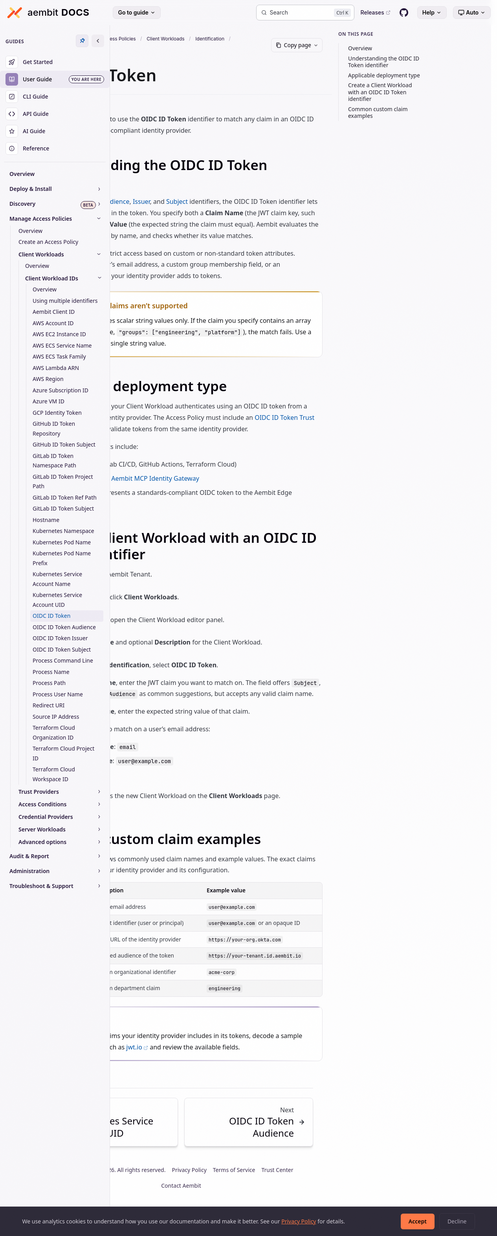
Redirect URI (48, 705)
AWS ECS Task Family (59, 356)
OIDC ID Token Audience (64, 627)
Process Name (51, 672)
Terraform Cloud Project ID (63, 753)
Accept (418, 1221)
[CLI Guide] (55, 96)
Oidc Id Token (138, 48)
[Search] (305, 12)
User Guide (158, 39)
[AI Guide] (55, 131)
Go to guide (136, 12)
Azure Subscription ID (60, 390)
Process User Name (58, 694)
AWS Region (48, 379)
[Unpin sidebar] (82, 41)
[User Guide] (55, 79)
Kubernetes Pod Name (62, 542)
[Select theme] (472, 12)
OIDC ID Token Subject (62, 649)
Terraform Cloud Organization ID (54, 732)
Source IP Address (56, 716)
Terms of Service (301, 1192)
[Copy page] (352, 45)
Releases (376, 12)
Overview (22, 174)
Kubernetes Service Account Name (57, 579)
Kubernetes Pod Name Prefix (62, 558)
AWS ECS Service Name (62, 345)
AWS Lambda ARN (56, 368)
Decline (457, 1221)
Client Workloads (246, 39)
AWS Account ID (53, 323)
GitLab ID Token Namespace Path (54, 460)
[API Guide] (55, 114)
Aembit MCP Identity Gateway (235, 489)
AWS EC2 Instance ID (59, 334)
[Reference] (55, 148)
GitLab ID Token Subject (63, 508)
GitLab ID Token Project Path (63, 481)
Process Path (49, 683)
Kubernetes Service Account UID (57, 599)
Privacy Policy (256, 1192)
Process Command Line (63, 660)
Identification (290, 39)
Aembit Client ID (54, 311)
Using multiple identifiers (65, 300)
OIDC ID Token (51, 615)
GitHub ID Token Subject (64, 444)
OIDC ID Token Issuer (60, 638)
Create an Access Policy (48, 241)
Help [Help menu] (432, 12)
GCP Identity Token (57, 412)
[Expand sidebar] (98, 41)
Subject (257, 201)
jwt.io (240, 1069)
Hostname (46, 520)
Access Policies (199, 39)
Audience (195, 201)
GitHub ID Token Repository (54, 428)
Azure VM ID (48, 401)
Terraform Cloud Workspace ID (54, 774)
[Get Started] (55, 62)
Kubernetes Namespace (63, 531)
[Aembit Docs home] (47, 12)
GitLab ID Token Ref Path (65, 497)
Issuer (221, 201)
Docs (129, 39)
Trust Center (345, 1192)
